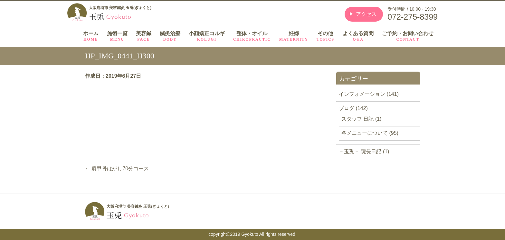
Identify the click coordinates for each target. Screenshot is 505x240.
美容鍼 (143, 36)
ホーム (91, 36)
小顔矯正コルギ (207, 36)
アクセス (366, 14)
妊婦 (293, 36)
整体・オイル (252, 36)
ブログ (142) (353, 108)
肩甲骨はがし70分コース (117, 168)
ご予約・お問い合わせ (408, 36)
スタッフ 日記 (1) (361, 119)
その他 (325, 36)
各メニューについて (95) (369, 133)
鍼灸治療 (170, 36)
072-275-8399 (412, 16)
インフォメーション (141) (369, 94)
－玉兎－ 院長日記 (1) (364, 151)
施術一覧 (117, 36)
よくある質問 (358, 36)
